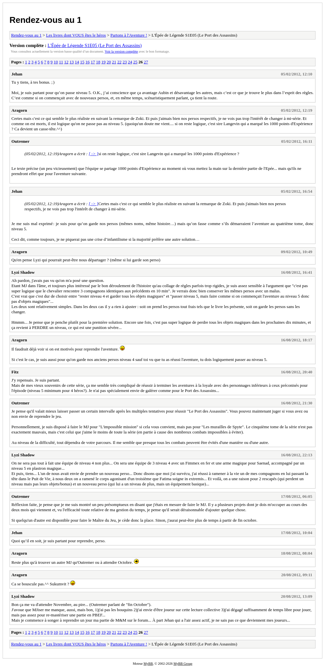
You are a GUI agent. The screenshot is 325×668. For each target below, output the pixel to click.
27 (146, 61)
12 (66, 61)
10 (56, 61)
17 (93, 61)
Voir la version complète (121, 51)
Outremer (20, 141)
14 (77, 61)
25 (135, 61)
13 (72, 61)
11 (61, 61)
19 (103, 61)
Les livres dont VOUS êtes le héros (76, 35)
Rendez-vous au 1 (45, 20)
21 (114, 61)
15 (82, 61)
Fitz (15, 371)
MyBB (148, 663)
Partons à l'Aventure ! (128, 35)
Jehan (16, 74)
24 (130, 61)
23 (124, 61)
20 (108, 61)
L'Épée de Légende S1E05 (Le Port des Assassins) (95, 45)
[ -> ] (93, 153)
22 (119, 61)
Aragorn (19, 110)
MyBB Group (182, 663)
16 (87, 61)
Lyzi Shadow (23, 272)
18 (98, 61)
